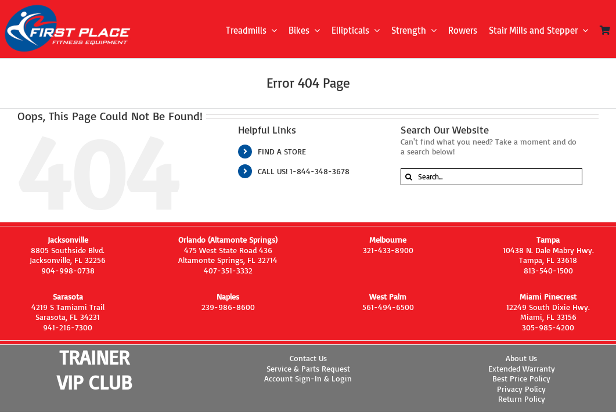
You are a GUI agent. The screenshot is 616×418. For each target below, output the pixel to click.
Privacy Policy (521, 389)
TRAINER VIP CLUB (94, 369)
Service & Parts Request (308, 368)
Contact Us (308, 358)
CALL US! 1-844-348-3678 (304, 171)
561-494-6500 (388, 307)
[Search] (409, 176)
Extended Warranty (521, 368)
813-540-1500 (548, 270)
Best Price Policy (521, 378)
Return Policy (521, 398)
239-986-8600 (228, 307)
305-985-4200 (548, 327)
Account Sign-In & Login (308, 378)
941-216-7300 (67, 327)
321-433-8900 (388, 250)
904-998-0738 (68, 270)
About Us (521, 358)
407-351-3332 (228, 270)
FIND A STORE (282, 151)
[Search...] (492, 176)
